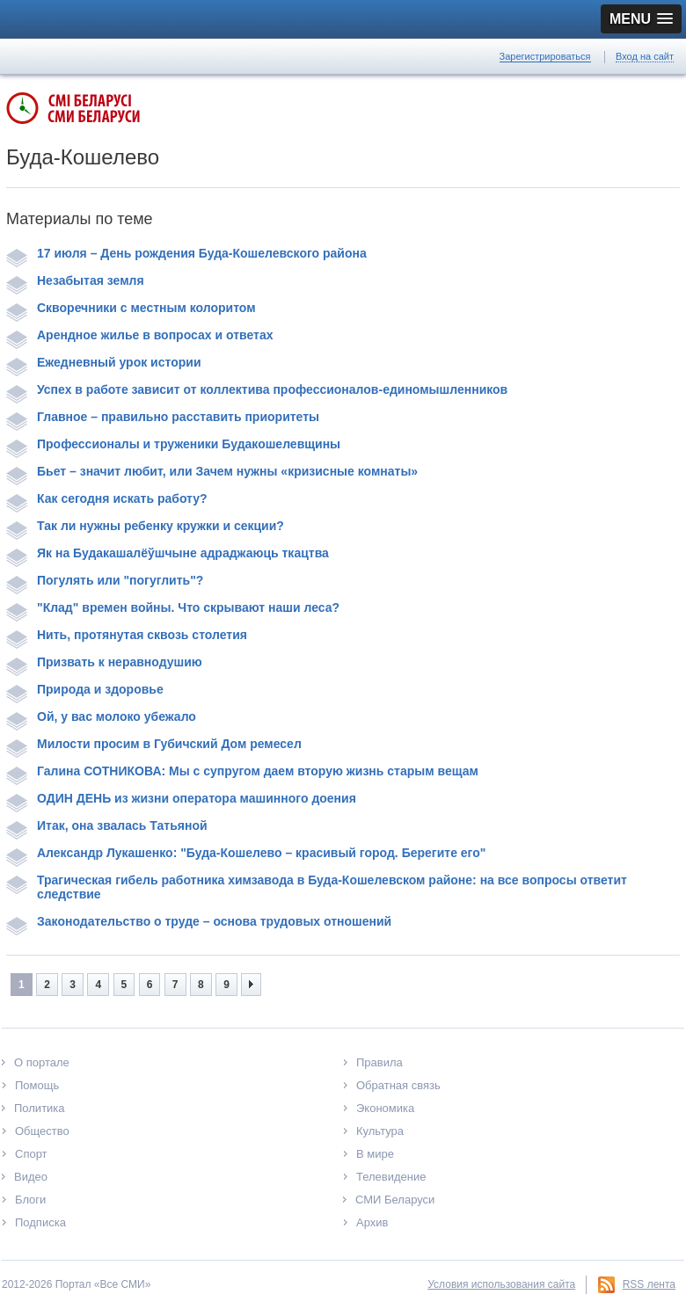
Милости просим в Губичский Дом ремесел (154, 744)
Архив (372, 1222)
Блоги (30, 1199)
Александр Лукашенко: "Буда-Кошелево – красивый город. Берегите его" (245, 853)
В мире (375, 1153)
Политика (39, 1108)
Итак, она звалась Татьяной (107, 825)
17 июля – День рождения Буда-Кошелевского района (186, 253)
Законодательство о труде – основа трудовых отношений (198, 921)
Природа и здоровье (85, 689)
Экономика (385, 1108)
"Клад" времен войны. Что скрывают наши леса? (172, 607)
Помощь (37, 1085)
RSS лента (649, 1284)
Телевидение (391, 1176)
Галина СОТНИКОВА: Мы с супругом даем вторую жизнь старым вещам (242, 771)
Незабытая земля (75, 280)
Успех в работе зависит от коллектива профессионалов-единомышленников (256, 389)
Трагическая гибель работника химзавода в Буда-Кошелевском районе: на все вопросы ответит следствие (316, 887)
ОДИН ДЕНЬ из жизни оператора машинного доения (181, 798)
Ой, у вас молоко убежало (101, 716)
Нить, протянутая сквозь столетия (126, 635)
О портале (41, 1062)
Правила (379, 1062)
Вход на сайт (645, 56)
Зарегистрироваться (545, 56)
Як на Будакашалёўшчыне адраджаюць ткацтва (167, 553)
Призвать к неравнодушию (104, 662)
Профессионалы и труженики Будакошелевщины (173, 444)
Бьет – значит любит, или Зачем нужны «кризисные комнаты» (212, 471)
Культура (380, 1131)
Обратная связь (398, 1085)
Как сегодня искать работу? (107, 498)
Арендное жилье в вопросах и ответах (139, 335)
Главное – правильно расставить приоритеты (162, 417)
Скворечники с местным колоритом (131, 308)
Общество (42, 1131)
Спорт (31, 1153)
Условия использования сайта (501, 1284)
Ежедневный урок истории (103, 362)
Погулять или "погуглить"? (104, 580)
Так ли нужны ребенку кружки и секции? (145, 526)
